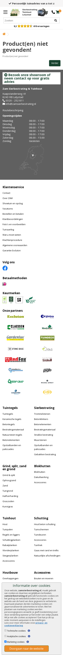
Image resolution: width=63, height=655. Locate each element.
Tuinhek (38, 545)
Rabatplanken (10, 545)
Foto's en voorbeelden (14, 224)
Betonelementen (11, 440)
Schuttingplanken (11, 539)
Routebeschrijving (13, 110)
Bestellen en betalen (13, 213)
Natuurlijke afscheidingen (47, 555)
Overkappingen (10, 578)
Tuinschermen (41, 529)
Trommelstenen (42, 413)
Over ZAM (8, 198)
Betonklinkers (41, 419)
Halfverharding (10, 496)
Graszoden (8, 501)
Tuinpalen (8, 529)
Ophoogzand (9, 480)
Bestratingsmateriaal (13, 429)
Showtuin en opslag (13, 203)
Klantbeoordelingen (13, 219)
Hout (5, 524)
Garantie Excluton (12, 250)
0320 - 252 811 (15, 100)
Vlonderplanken (11, 550)
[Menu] (5, 12)
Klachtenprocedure (12, 240)
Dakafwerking (41, 477)
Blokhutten (39, 471)
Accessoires (40, 482)
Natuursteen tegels (12, 434)
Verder (54, 63)
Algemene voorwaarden (15, 245)
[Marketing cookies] (5, 641)
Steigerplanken (10, 555)
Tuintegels (8, 413)
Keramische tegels (12, 419)
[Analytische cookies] (5, 636)
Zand (5, 485)
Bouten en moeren (43, 578)
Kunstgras (8, 506)
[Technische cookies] (5, 630)
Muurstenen (40, 440)
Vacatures (8, 208)
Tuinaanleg (8, 229)
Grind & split (9, 475)
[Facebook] (5, 267)
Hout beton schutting (44, 524)
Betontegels (9, 424)
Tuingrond (8, 490)
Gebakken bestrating (45, 454)
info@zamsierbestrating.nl (21, 103)
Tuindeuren (40, 534)
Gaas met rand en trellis (46, 550)
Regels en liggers (11, 534)
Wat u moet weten (12, 234)
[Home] (23, 12)
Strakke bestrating (43, 434)
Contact (6, 192)
